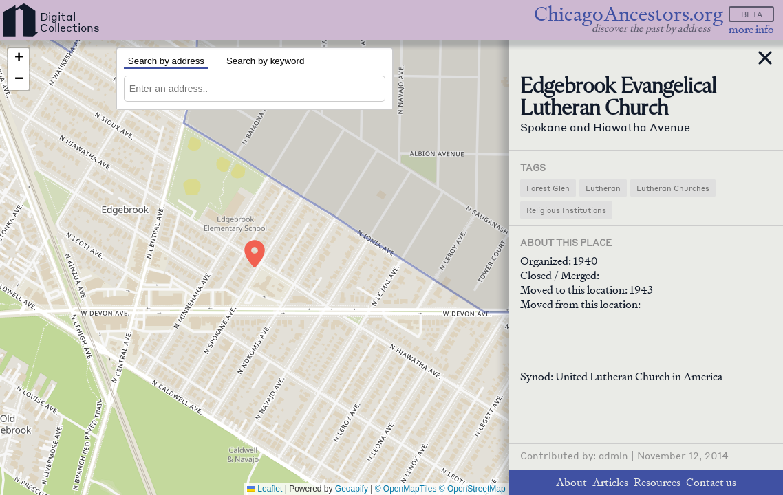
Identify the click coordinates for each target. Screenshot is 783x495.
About (571, 482)
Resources (657, 482)
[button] (254, 253)
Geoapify (351, 489)
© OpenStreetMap (472, 489)
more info (751, 29)
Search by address (166, 61)
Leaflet (264, 489)
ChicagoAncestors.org (628, 14)
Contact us (711, 482)
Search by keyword (265, 61)
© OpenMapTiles (406, 489)
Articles (610, 482)
